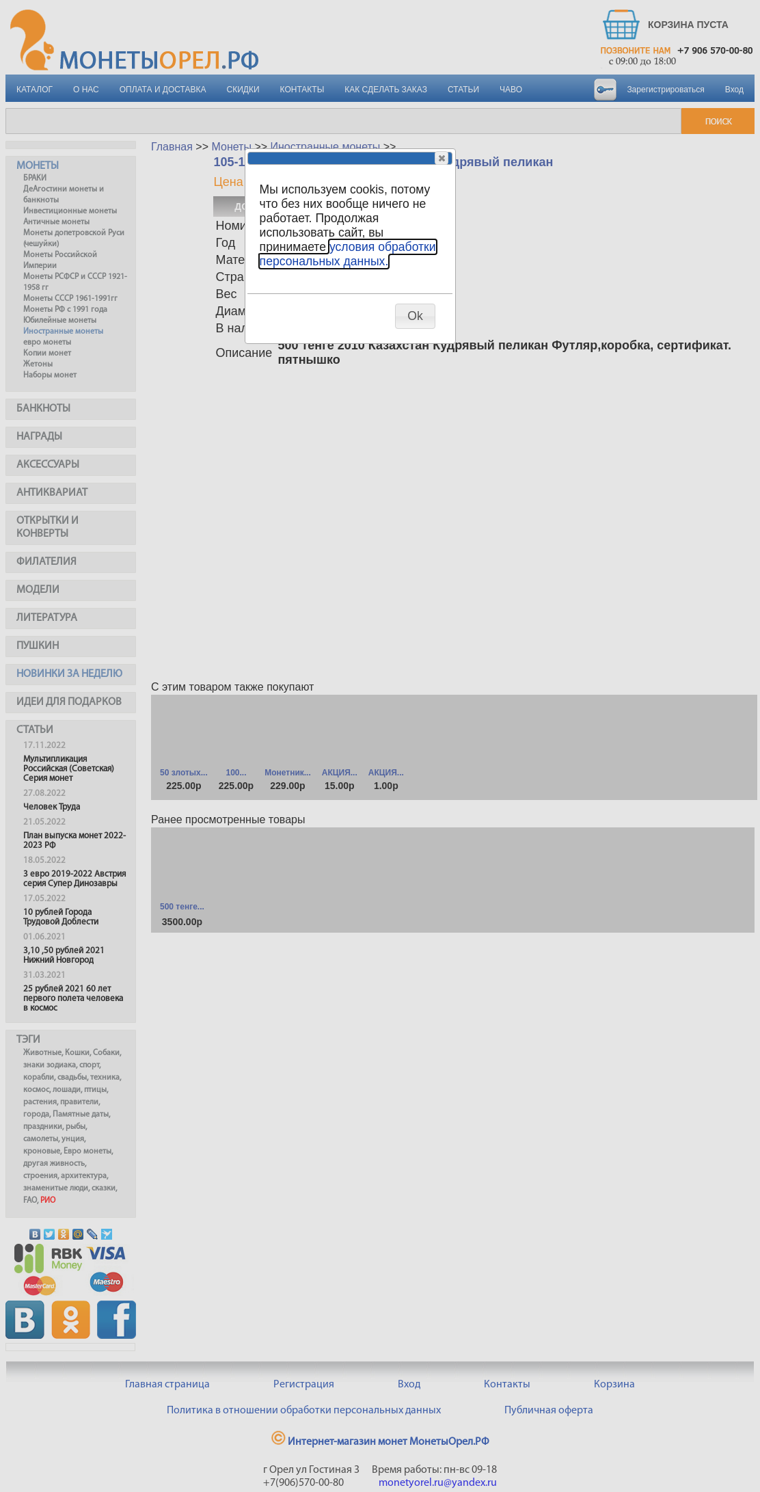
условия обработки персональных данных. (348, 254)
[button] (441, 158)
